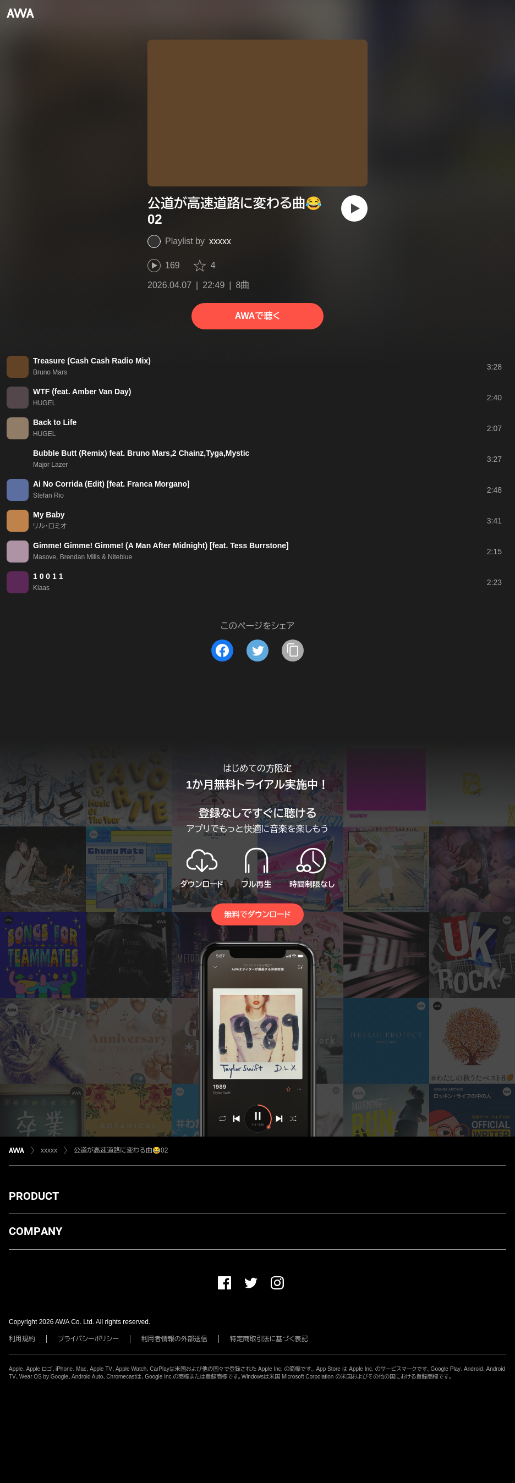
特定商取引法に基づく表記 (269, 1339)
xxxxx (220, 241)
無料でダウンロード (257, 914)
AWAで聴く (257, 316)
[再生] (354, 208)
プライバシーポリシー (88, 1339)
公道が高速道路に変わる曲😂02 (121, 1150)
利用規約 (22, 1339)
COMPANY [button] (35, 1231)
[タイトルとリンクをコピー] (293, 650)
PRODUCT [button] (34, 1196)
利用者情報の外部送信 (174, 1339)
